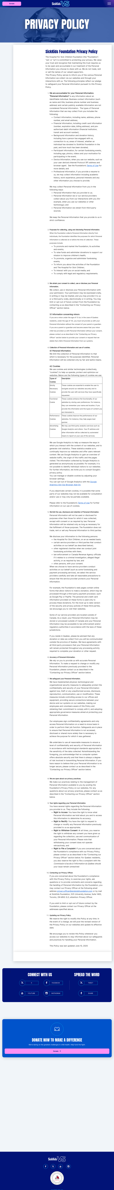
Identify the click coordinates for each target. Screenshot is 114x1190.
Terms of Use (92, 165)
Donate (11, 4)
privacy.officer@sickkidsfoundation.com (74, 891)
